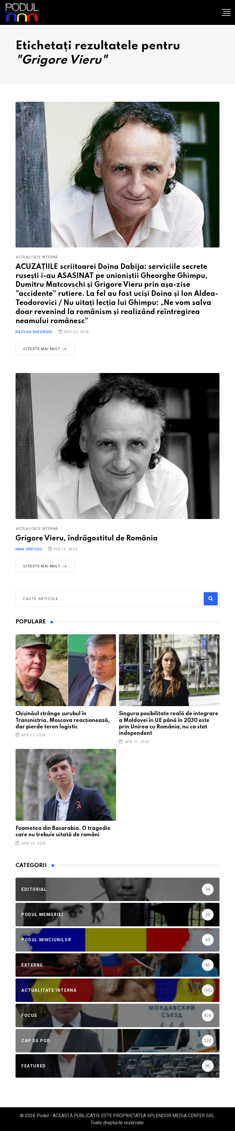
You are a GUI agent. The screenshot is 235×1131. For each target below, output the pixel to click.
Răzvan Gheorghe (34, 332)
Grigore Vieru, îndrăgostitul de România (87, 538)
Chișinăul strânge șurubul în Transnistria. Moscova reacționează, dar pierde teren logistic (63, 720)
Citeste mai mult (46, 349)
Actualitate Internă (37, 257)
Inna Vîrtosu (29, 549)
